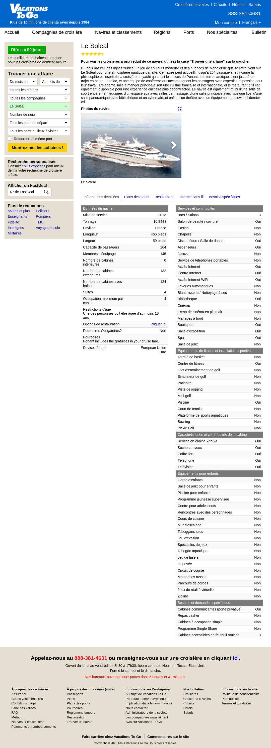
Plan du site (230, 699)
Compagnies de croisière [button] (57, 32)
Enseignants (17, 216)
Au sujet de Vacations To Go (146, 694)
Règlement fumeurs (81, 712)
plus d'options (34, 166)
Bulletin (258, 32)
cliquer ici (159, 324)
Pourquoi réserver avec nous (146, 699)
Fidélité (13, 222)
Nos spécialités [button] (222, 32)
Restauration (164, 197)
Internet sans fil (192, 197)
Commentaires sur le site (168, 737)
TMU (39, 222)
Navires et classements (118, 32)
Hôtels (237, 5)
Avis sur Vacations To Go (144, 722)
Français (250, 22)
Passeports (75, 694)
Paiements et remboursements (34, 726)
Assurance (19, 694)
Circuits (220, 5)
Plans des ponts (136, 197)
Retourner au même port (33, 139)
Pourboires (75, 708)
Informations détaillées (101, 197)
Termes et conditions (236, 703)
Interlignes (16, 228)
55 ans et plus (19, 211)
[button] (88, 145)
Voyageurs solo (48, 228)
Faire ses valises (24, 708)
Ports (188, 32)
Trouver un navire (79, 722)
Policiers (42, 211)
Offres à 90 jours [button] (26, 50)
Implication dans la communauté (149, 703)
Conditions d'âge (24, 703)
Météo (16, 717)
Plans (71, 699)
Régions (162, 32)
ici (236, 658)
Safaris (254, 5)
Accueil (12, 32)
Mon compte (226, 23)
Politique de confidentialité (240, 694)
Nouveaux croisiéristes (28, 722)
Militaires (15, 233)
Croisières (190, 694)
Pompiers (43, 216)
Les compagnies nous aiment (147, 717)
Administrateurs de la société (147, 712)
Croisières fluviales (192, 5)
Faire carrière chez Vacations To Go (111, 737)
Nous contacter (137, 708)
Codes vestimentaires (27, 699)
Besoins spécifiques (224, 197)
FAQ (15, 712)
